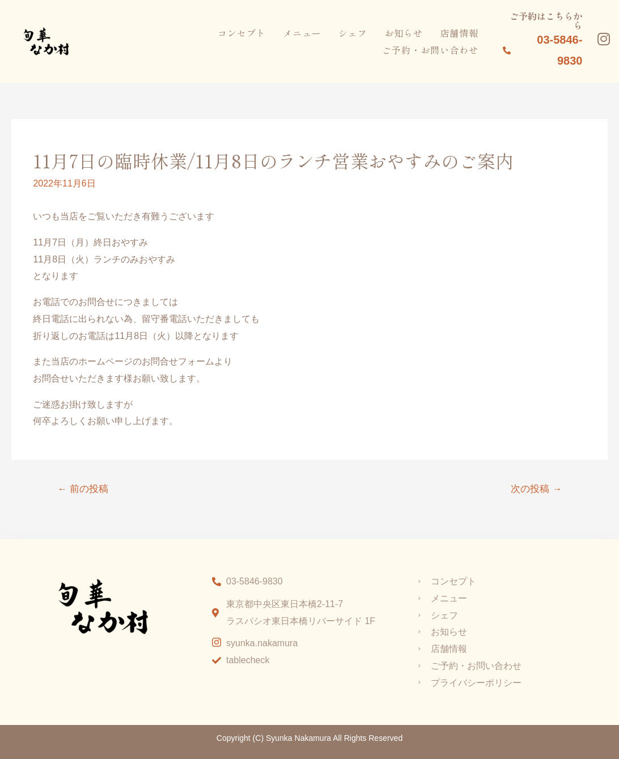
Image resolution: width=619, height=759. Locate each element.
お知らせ (403, 32)
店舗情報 (459, 32)
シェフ (352, 32)
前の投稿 (82, 489)
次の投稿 (536, 489)
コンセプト (242, 32)
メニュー (302, 32)
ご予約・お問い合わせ (430, 49)
